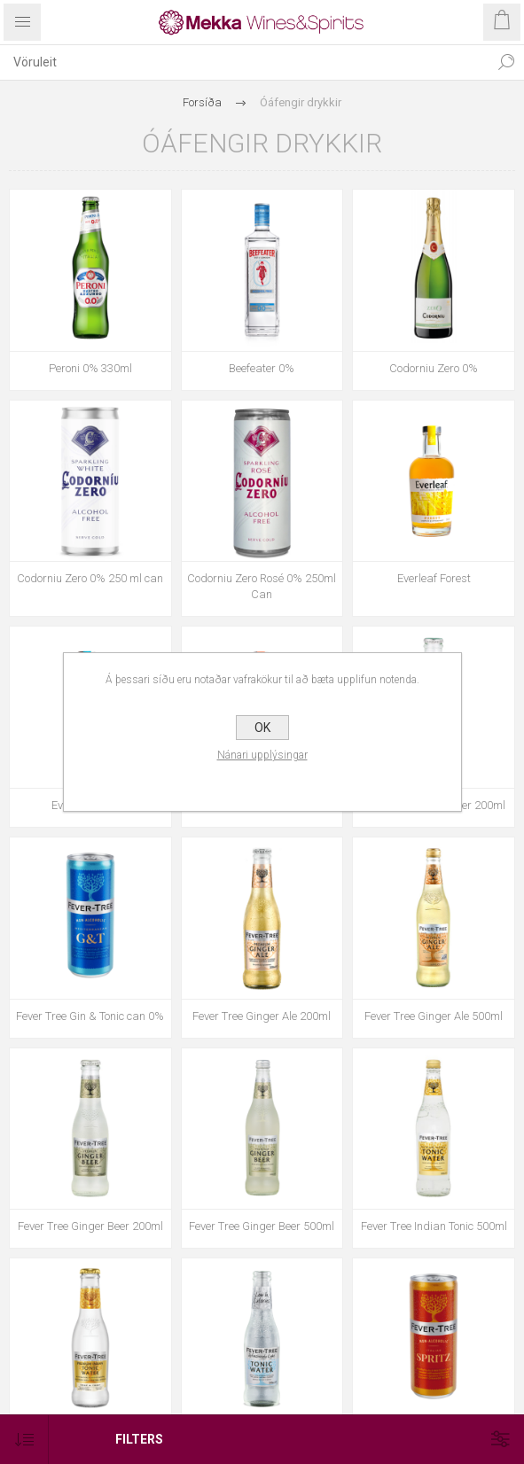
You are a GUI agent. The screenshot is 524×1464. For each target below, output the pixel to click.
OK (262, 727)
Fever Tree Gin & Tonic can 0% (90, 1016)
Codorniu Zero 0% (433, 368)
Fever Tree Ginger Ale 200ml (261, 1016)
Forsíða (202, 102)
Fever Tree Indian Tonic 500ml (434, 1226)
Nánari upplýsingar (262, 755)
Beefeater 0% (261, 368)
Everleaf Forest (434, 578)
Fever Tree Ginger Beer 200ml (90, 1226)
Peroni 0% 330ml (90, 368)
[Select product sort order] (24, 1439)
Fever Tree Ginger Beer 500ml (261, 1226)
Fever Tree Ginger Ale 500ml (433, 1016)
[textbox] (244, 62)
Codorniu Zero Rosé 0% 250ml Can (261, 586)
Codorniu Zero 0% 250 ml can (90, 578)
